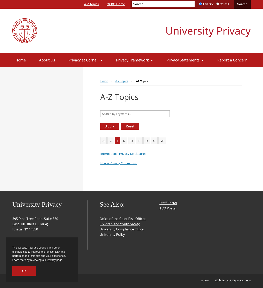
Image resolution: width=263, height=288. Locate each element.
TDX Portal (167, 208)
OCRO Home (116, 4)
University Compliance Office (122, 229)
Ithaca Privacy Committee (118, 163)
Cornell (224, 4)
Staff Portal (168, 203)
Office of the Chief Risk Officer (123, 218)
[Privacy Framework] (135, 60)
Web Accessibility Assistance (233, 280)
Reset (130, 126)
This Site (208, 4)
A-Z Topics (91, 4)
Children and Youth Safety (120, 224)
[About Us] (46, 60)
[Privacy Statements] (185, 60)
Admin (205, 280)
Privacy (51, 259)
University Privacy (208, 31)
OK (24, 271)
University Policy (112, 234)
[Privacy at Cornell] (85, 60)
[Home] (20, 60)
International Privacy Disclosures (123, 154)
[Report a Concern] (232, 60)
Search (242, 4)
